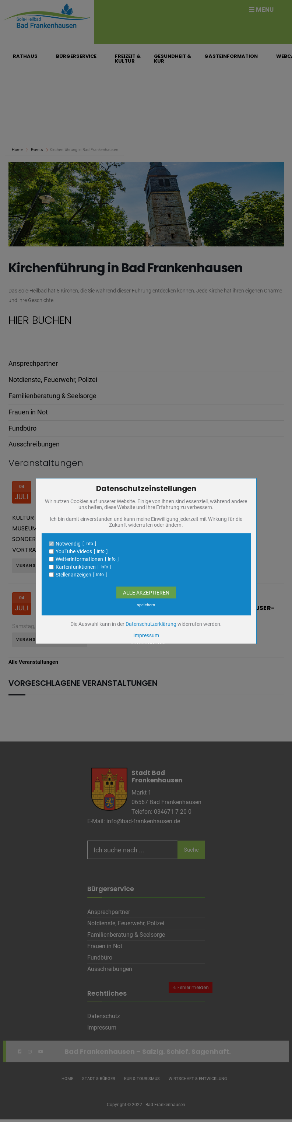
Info (89, 543)
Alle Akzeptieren (146, 593)
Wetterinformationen (79, 559)
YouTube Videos (74, 551)
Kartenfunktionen (76, 567)
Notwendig (68, 544)
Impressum (146, 635)
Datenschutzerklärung (151, 624)
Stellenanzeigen (73, 575)
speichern (146, 605)
